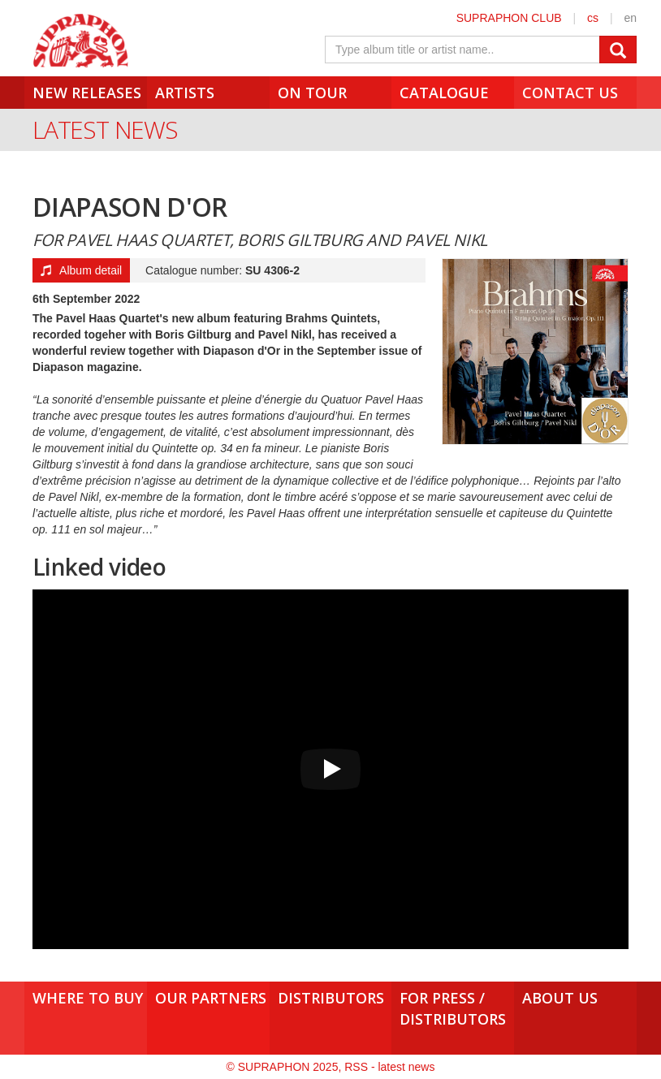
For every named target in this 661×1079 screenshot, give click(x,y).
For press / (453, 1008)
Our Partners (210, 998)
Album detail (81, 270)
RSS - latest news (389, 1066)
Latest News (105, 129)
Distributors (331, 998)
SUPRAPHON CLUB (509, 17)
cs (592, 17)
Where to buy (87, 998)
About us (560, 998)
